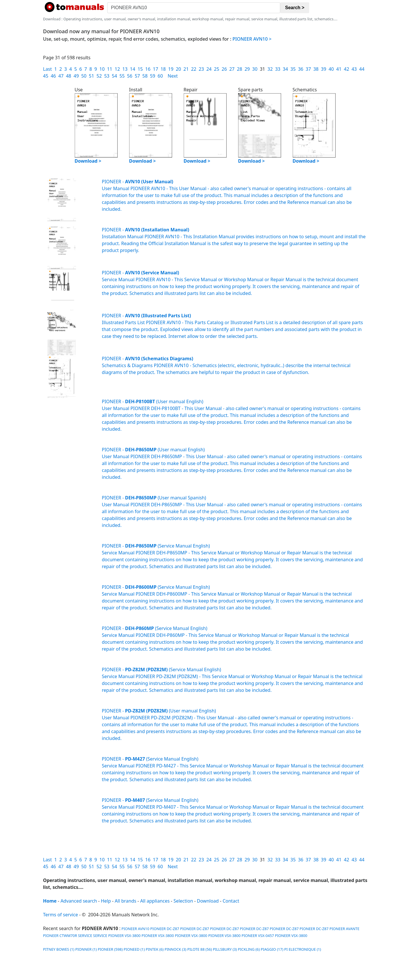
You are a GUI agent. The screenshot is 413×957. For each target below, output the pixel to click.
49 (76, 76)
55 (121, 76)
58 (144, 76)
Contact (231, 901)
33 (277, 69)
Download (208, 901)
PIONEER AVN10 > (252, 39)
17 (155, 69)
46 (53, 76)
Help (106, 901)
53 (106, 76)
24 (208, 69)
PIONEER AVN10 (134, 928)
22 (193, 69)
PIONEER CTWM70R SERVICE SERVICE (75, 935)
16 (147, 69)
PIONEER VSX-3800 (124, 935)
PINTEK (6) (154, 949)
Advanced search (79, 901)
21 (186, 69)
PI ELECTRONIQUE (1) (302, 949)
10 (102, 69)
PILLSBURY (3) (225, 949)
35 (293, 69)
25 (216, 69)
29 (247, 69)
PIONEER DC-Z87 (164, 928)
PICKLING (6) (249, 949)
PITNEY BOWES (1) (58, 949)
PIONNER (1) (86, 949)
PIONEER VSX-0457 (257, 935)
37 (308, 69)
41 (338, 69)
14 (132, 69)
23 (201, 69)
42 (346, 69)
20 (178, 69)
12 (117, 69)
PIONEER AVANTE (344, 928)
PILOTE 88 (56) (199, 949)
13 (124, 69)
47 (60, 76)
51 (91, 76)
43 (354, 69)
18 (163, 69)
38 (315, 69)
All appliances (155, 901)
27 (231, 69)
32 (270, 69)
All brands (125, 901)
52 (99, 76)
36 (300, 69)
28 (239, 69)
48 (68, 76)
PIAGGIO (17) (272, 949)
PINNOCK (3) (175, 949)
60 (160, 76)
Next (173, 76)
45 (45, 76)
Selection (183, 901)
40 (331, 69)
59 (152, 76)
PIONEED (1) (134, 949)
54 (114, 76)
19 (170, 69)
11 (109, 69)
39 (323, 69)
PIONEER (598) (110, 949)
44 (361, 69)
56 (129, 76)
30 (254, 69)
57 (137, 76)
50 (83, 76)
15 (140, 69)
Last (47, 69)
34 (285, 69)
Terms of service (60, 914)
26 (224, 69)
